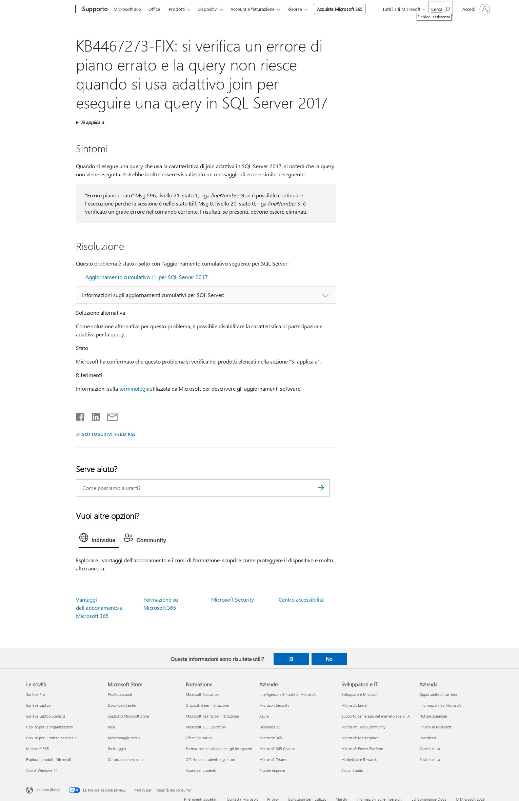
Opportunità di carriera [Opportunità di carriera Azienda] (438, 694)
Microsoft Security (232, 599)
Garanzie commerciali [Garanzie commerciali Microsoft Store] (126, 759)
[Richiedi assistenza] (440, 8)
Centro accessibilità (301, 599)
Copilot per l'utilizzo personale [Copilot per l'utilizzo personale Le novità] (51, 737)
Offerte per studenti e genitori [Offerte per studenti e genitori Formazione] (210, 759)
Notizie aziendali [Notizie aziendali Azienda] (433, 716)
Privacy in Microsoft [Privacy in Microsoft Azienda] (435, 726)
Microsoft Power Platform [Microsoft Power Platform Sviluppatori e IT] (362, 748)
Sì (291, 659)
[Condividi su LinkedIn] (93, 415)
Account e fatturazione (253, 9)
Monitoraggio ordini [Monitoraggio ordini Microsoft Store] (124, 737)
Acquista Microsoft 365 (339, 9)
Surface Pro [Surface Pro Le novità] (35, 694)
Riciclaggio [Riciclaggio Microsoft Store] (117, 748)
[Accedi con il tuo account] (475, 9)
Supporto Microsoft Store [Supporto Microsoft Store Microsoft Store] (128, 716)
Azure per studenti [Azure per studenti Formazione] (201, 770)
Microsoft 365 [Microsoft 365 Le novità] (37, 748)
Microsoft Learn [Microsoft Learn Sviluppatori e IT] (354, 705)
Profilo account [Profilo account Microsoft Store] (120, 694)
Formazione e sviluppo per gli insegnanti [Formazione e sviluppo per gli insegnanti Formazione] (219, 748)
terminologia (134, 388)
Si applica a (92, 122)
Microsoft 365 (127, 9)
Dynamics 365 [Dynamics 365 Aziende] (270, 726)
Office (154, 9)
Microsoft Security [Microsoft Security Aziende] (274, 705)
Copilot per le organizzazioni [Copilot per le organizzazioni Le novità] (49, 726)
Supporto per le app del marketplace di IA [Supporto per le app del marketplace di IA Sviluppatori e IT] (375, 716)
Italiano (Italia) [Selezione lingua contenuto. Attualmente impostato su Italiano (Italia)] (48, 789)
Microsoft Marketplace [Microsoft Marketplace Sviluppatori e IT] (360, 737)
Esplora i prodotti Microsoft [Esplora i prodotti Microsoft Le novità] (48, 759)
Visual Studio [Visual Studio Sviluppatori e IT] (352, 770)
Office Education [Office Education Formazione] (199, 737)
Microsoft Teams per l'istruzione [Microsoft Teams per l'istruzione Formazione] (212, 716)
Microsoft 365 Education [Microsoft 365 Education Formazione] (206, 726)
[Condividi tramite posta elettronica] (109, 415)
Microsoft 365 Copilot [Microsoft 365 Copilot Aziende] (277, 748)
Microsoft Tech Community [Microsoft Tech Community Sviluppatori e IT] (363, 726)
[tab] (99, 539)
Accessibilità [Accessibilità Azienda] (429, 748)
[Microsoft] (49, 9)
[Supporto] (94, 9)
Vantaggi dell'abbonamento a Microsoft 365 (99, 607)
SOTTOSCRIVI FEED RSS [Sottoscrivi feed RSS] (109, 434)
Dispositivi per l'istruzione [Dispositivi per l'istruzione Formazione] (207, 705)
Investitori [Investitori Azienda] (427, 737)
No (329, 659)
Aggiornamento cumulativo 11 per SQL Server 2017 (146, 276)
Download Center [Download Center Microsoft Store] (122, 705)
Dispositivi (208, 9)
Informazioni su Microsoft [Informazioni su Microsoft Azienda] (440, 705)
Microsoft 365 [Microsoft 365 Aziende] (270, 737)
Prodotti (177, 9)
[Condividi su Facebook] (80, 415)
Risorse (294, 9)
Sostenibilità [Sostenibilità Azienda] (429, 759)
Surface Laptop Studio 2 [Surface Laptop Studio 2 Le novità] (45, 716)
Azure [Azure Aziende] (264, 716)
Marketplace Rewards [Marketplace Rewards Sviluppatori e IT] (359, 759)
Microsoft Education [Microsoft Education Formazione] (202, 694)
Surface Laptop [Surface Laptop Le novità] (38, 705)
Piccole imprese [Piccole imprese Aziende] (272, 770)
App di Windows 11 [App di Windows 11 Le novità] (42, 770)
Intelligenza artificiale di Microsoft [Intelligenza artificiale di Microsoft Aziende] (287, 694)
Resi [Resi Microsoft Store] (111, 726)
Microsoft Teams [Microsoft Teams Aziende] (273, 759)
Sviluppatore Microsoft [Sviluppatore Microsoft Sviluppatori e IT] (360, 694)
